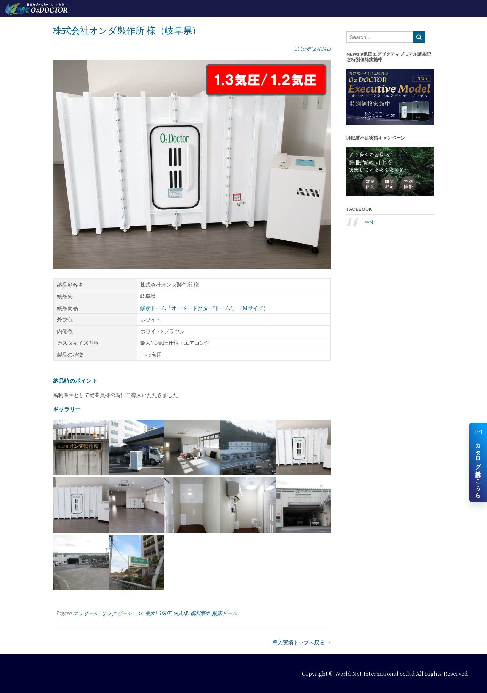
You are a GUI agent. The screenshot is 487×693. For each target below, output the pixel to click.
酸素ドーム (224, 613)
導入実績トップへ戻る (301, 642)
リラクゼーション (122, 613)
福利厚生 (200, 613)
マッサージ (86, 613)
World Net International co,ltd (375, 673)
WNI (369, 221)
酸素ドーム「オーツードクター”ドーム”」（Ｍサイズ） (204, 307)
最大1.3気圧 (158, 613)
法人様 (180, 613)
